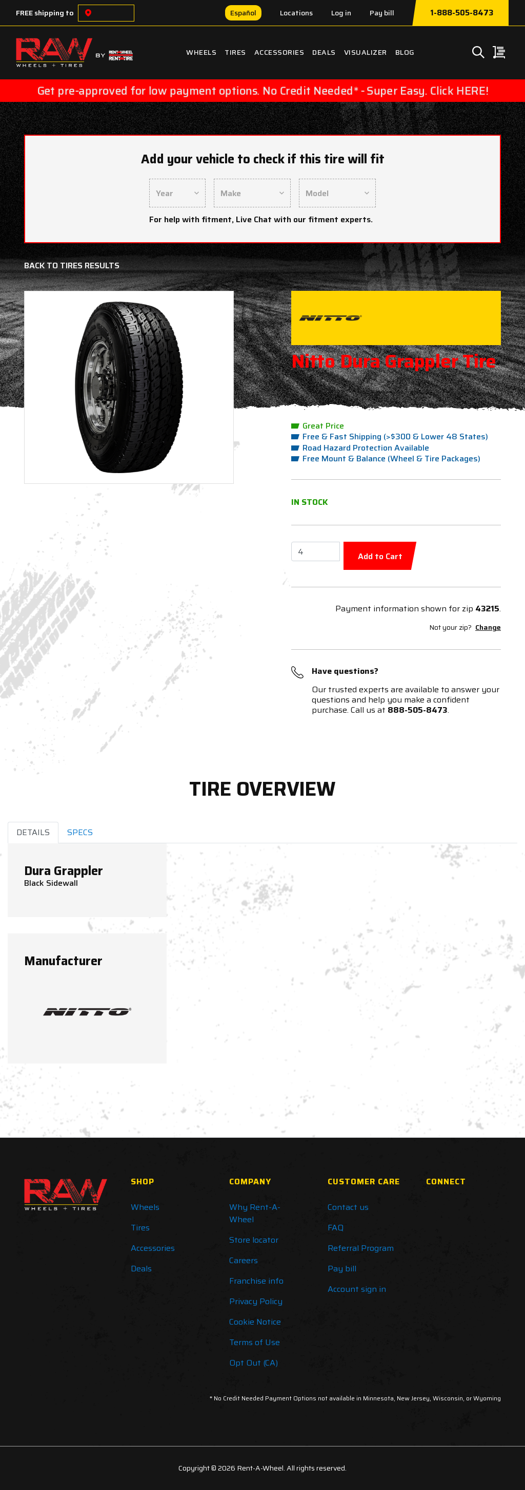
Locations (296, 12)
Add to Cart (380, 556)
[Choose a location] (88, 13)
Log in (341, 12)
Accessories (279, 52)
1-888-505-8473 (461, 13)
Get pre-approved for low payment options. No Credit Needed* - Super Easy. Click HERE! (262, 91)
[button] (49, 387)
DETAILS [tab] (33, 832)
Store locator (253, 1239)
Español (243, 12)
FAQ (336, 1227)
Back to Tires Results (71, 265)
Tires (235, 52)
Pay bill (382, 12)
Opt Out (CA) (253, 1362)
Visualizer (365, 52)
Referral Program (361, 1248)
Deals (324, 52)
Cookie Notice (255, 1321)
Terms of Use (254, 1342)
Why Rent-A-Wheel (254, 1213)
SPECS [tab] (80, 832)
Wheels (201, 52)
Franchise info (256, 1280)
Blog (405, 52)
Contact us (348, 1207)
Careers (243, 1260)
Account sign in (357, 1289)
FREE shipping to (45, 12)
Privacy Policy (255, 1301)
